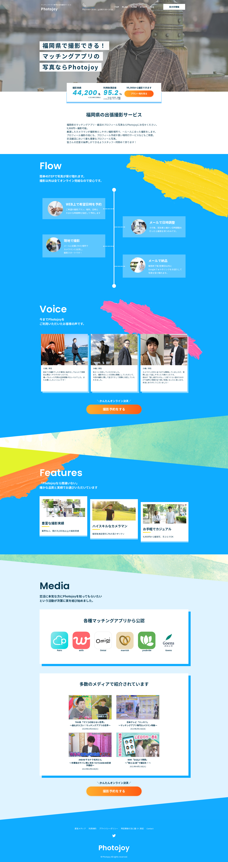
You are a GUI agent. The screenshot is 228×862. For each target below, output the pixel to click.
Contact (150, 828)
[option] (64, 363)
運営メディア (80, 828)
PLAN (125, 6)
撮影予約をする (114, 409)
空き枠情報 (174, 6)
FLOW (134, 6)
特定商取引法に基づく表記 (132, 828)
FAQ (152, 6)
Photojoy (56, 7)
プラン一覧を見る (139, 93)
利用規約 (92, 828)
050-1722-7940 (88, 7)
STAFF (143, 6)
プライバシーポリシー (108, 828)
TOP (116, 6)
